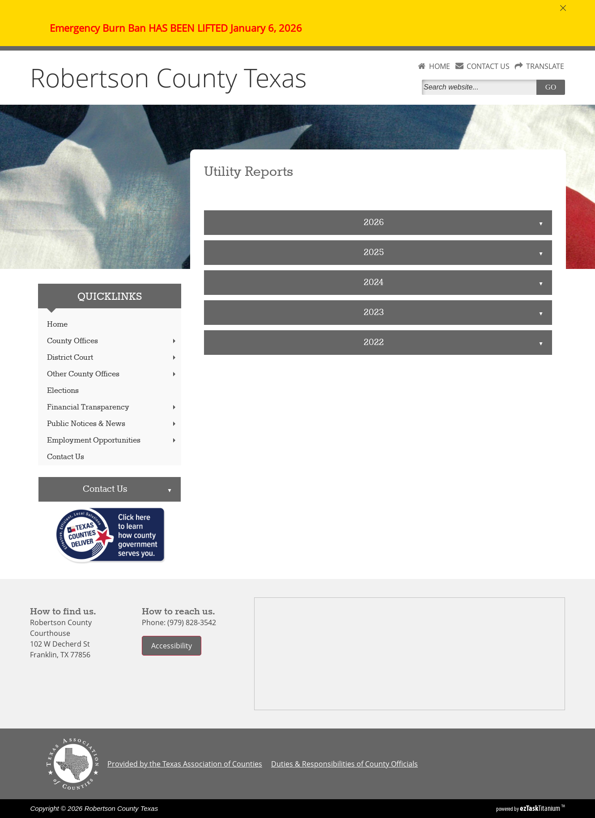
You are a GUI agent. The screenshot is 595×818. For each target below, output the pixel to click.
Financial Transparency (112, 407)
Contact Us (65, 457)
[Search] (481, 87)
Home (57, 324)
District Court (112, 357)
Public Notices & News (112, 424)
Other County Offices (112, 374)
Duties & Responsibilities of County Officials (344, 764)
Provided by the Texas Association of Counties (184, 764)
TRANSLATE (545, 66)
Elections (63, 391)
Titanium (540, 808)
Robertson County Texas (168, 77)
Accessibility (171, 646)
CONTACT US (488, 66)
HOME (439, 66)
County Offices (112, 341)
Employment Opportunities (112, 440)
